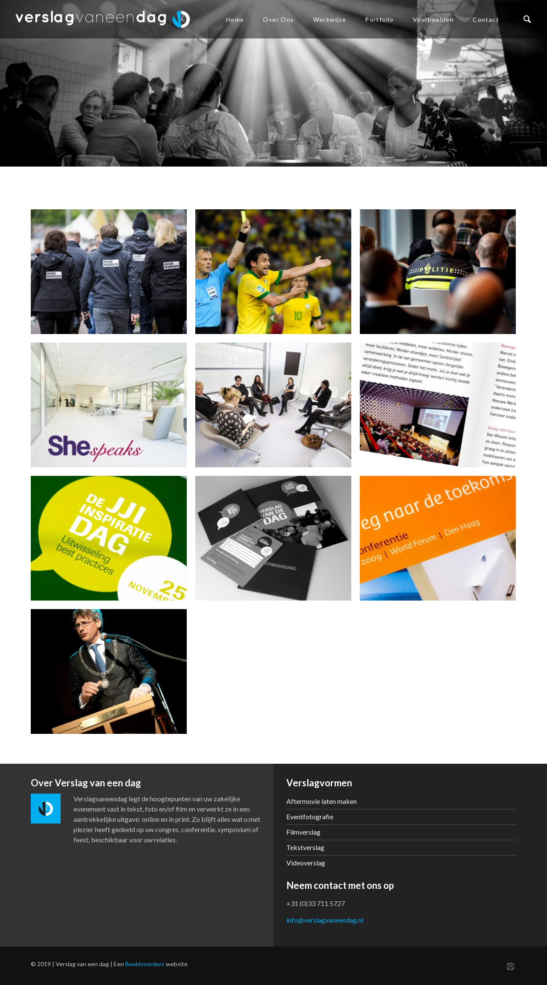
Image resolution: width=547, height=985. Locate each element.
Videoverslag (305, 863)
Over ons (278, 19)
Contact (486, 19)
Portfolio (379, 19)
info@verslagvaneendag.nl (324, 920)
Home (235, 19)
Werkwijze (330, 19)
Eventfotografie (309, 816)
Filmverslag (303, 832)
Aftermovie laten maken (321, 801)
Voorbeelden (433, 19)
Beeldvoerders (145, 963)
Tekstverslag (305, 847)
